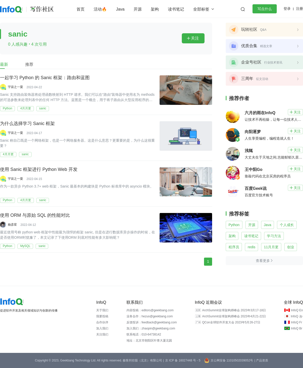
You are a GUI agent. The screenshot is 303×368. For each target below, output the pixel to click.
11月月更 (271, 247)
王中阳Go (253, 169)
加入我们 (102, 328)
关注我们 (102, 334)
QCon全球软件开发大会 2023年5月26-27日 (231, 322)
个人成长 (287, 225)
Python (7, 108)
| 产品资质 (261, 360)
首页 (81, 9)
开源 (138, 9)
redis (251, 247)
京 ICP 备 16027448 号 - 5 (182, 360)
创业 (290, 247)
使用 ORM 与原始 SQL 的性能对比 (35, 215)
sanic (42, 108)
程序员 (234, 247)
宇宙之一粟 (15, 87)
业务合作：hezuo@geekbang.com (150, 316)
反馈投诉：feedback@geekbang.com (152, 322)
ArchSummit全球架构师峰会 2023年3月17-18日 (234, 310)
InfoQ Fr (296, 322)
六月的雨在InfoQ (260, 113)
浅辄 (249, 150)
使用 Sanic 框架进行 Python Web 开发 (39, 169)
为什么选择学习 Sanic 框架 (27, 123)
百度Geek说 (256, 188)
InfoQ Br (296, 328)
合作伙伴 (102, 322)
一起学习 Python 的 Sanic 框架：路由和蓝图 (45, 77)
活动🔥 (100, 9)
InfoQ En (297, 310)
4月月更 (25, 108)
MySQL (25, 246)
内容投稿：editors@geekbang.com (150, 310)
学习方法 (274, 236)
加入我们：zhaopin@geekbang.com (151, 328)
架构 (155, 9)
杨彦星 (12, 224)
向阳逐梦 (253, 132)
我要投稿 (102, 316)
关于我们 (102, 310)
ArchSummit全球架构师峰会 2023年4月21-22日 (234, 316)
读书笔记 (176, 9)
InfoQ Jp (296, 316)
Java (120, 9)
